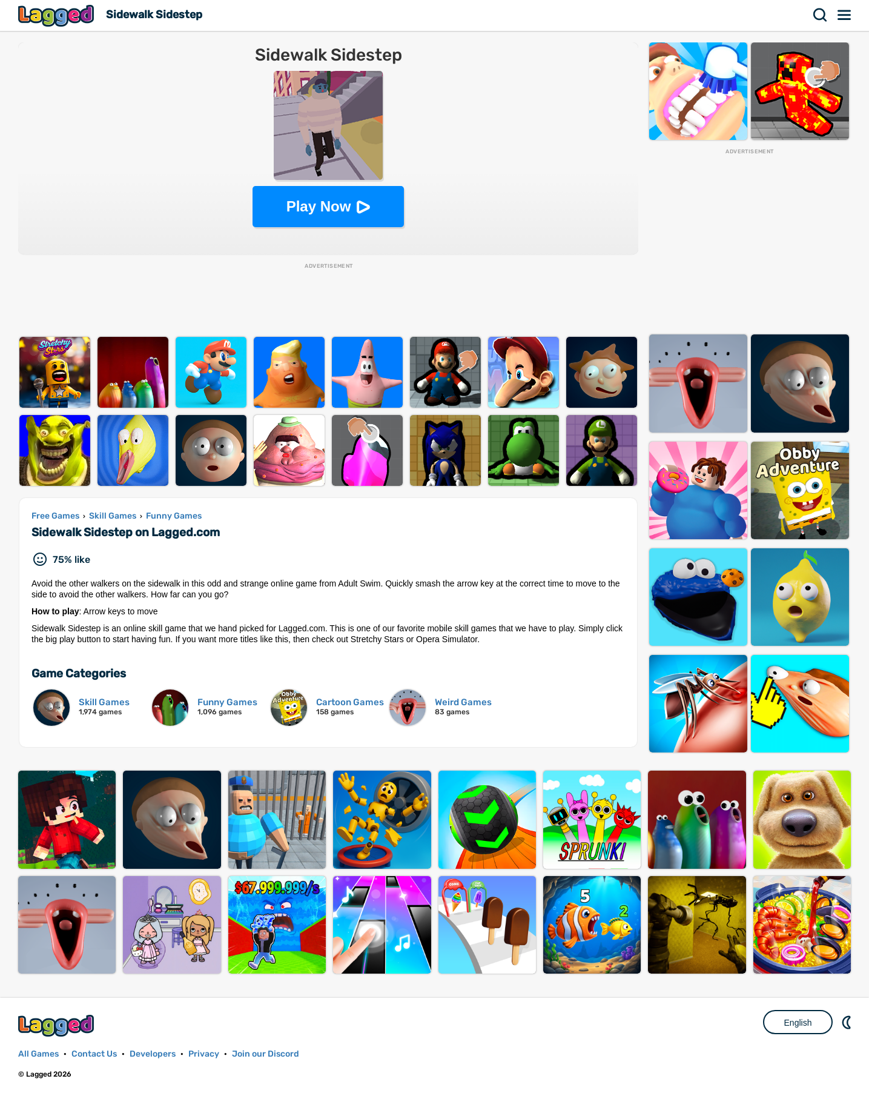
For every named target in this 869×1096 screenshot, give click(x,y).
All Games (38, 1054)
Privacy (203, 1054)
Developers (153, 1054)
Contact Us (94, 1054)
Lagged (57, 15)
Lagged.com (57, 1025)
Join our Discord (265, 1054)
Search (820, 15)
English (798, 1023)
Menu (845, 15)
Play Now (318, 206)
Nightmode (848, 1022)
